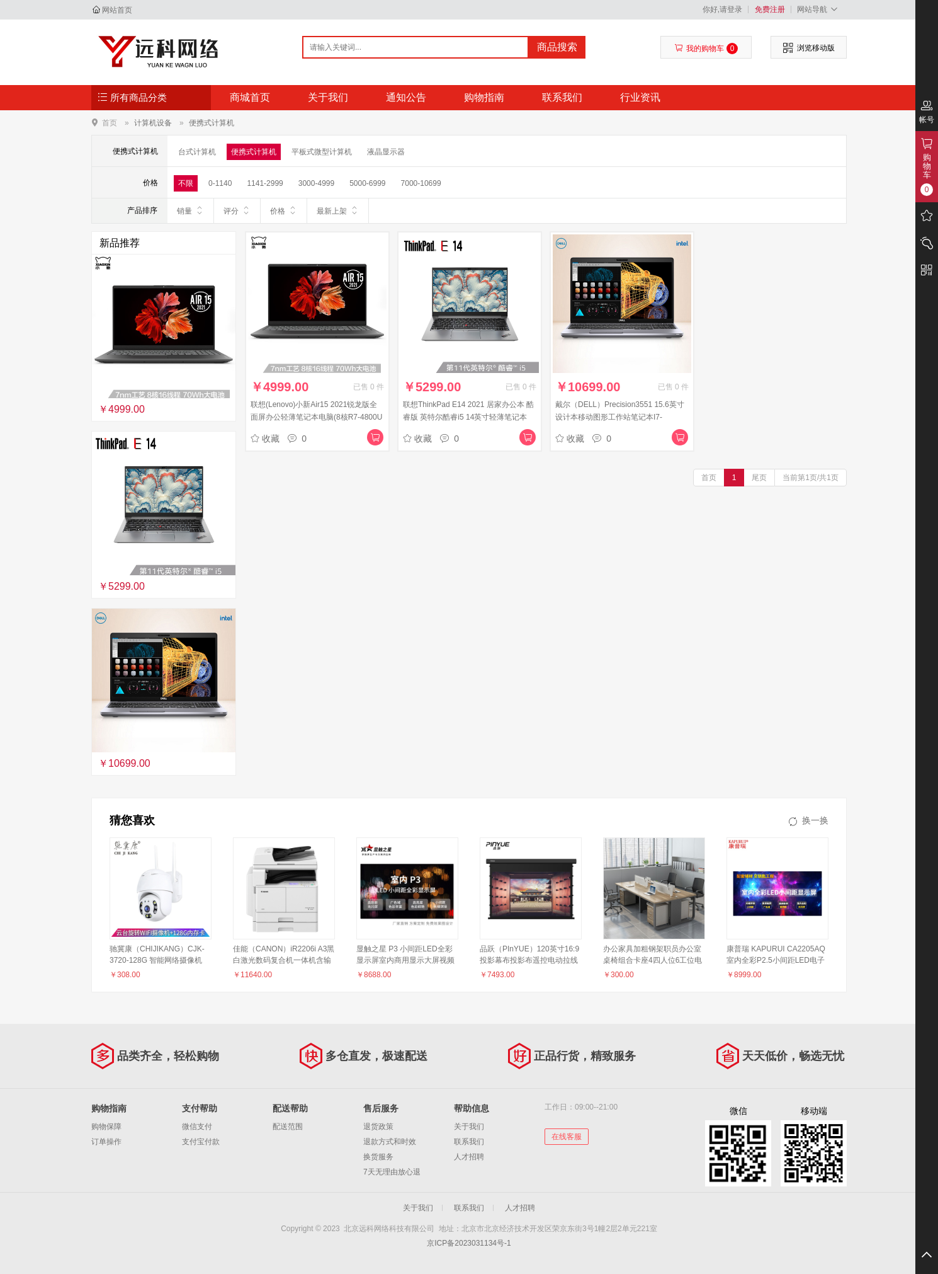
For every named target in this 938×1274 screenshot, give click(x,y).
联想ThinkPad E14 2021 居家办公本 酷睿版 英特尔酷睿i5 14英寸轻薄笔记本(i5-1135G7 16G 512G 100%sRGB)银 (468, 417)
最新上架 (338, 210)
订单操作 (106, 1141)
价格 (283, 210)
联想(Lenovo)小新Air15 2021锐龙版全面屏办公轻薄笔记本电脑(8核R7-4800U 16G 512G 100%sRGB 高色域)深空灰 (316, 417)
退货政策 (378, 1126)
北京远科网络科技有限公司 (158, 52)
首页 (109, 122)
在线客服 (566, 1136)
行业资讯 (640, 97)
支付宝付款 (201, 1141)
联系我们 (562, 97)
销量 (190, 210)
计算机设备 (153, 122)
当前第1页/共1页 (811, 477)
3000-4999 (316, 183)
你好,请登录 (722, 9)
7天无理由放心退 (392, 1172)
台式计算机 (197, 151)
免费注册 (770, 9)
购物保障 (106, 1126)
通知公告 (406, 97)
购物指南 (484, 97)
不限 (185, 183)
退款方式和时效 (389, 1141)
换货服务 (378, 1156)
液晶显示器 (386, 151)
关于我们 (328, 97)
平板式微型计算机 (321, 151)
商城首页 (250, 97)
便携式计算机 (211, 122)
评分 (237, 210)
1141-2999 (265, 183)
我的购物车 (706, 48)
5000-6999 (367, 183)
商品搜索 (557, 47)
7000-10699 (421, 183)
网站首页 (117, 10)
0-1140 (220, 183)
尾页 (759, 477)
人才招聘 (469, 1156)
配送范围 (288, 1126)
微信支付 (197, 1126)
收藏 (265, 438)
